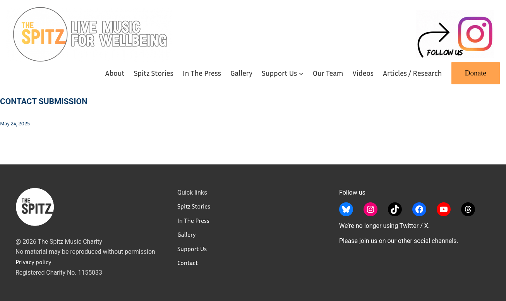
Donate (475, 73)
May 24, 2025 (15, 123)
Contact (187, 263)
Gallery (186, 234)
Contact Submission (43, 101)
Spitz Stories (193, 206)
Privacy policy (33, 262)
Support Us (192, 249)
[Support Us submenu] (301, 73)
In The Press (193, 220)
